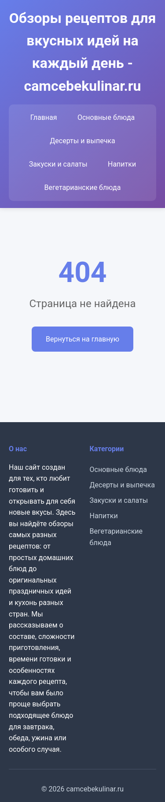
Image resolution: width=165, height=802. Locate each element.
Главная (43, 117)
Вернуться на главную (82, 339)
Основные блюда (106, 117)
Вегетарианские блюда (82, 187)
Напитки (122, 164)
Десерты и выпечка (82, 141)
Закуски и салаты (58, 164)
